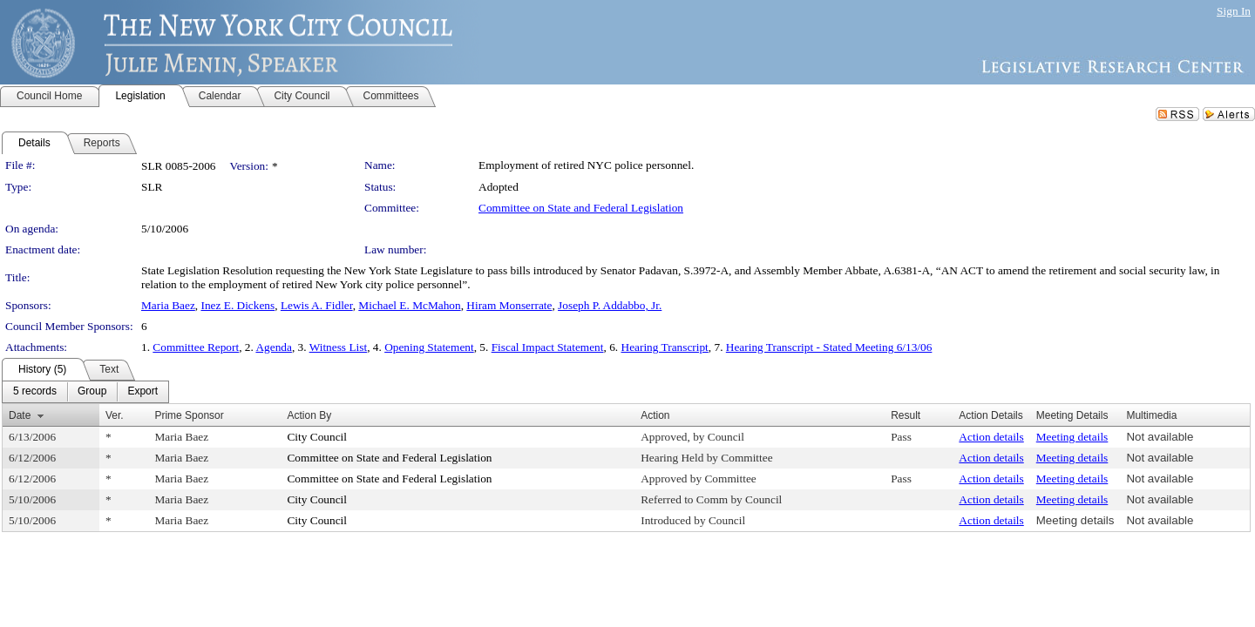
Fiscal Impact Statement (548, 347)
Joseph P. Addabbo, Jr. (609, 305)
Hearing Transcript (665, 347)
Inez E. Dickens (237, 305)
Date (20, 415)
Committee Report (196, 347)
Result (905, 415)
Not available (1159, 436)
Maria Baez (168, 305)
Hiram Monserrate (509, 305)
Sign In (1234, 10)
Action (655, 415)
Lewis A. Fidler (317, 305)
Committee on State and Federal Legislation (580, 207)
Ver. (114, 415)
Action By (309, 415)
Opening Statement (429, 347)
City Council (317, 436)
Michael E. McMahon (409, 305)
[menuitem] (35, 391)
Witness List (338, 347)
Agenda (273, 347)
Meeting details (1072, 436)
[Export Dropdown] (142, 391)
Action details (991, 436)
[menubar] (85, 392)
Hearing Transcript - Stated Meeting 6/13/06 (829, 347)
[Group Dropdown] (92, 391)
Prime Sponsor (188, 415)
